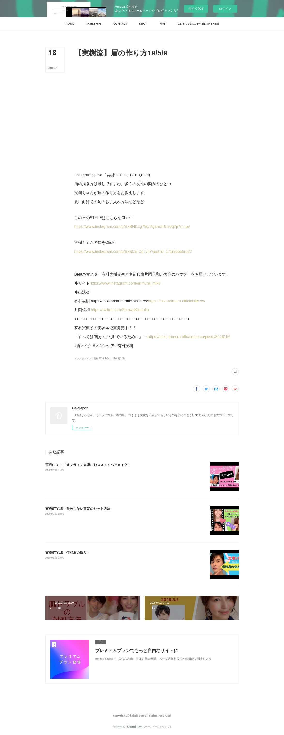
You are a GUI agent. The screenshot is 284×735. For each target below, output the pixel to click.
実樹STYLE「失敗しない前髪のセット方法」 (79, 509)
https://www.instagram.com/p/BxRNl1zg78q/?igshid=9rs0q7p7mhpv (132, 226)
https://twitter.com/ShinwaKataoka (120, 310)
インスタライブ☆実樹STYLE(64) (92, 358)
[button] (69, 23)
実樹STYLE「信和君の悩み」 (67, 552)
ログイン (225, 8)
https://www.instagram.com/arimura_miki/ (125, 283)
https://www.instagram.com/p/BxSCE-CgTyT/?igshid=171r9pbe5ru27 (133, 251)
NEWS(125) (118, 358)
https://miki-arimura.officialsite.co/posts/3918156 (189, 337)
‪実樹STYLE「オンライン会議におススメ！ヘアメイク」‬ (88, 465)
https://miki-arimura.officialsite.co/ (176, 301)
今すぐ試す (196, 8)
